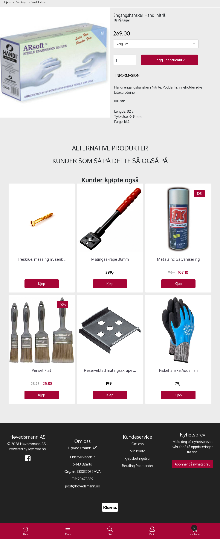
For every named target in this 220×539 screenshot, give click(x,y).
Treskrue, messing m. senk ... (41, 259)
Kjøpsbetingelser (137, 458)
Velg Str (122, 44)
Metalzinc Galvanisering (178, 259)
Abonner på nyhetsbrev (192, 464)
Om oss (137, 444)
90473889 (85, 479)
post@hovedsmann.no (82, 486)
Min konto (137, 451)
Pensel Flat (41, 370)
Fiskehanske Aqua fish (178, 370)
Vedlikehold (38, 2)
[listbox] (156, 44)
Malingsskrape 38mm (110, 259)
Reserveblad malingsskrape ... (110, 370)
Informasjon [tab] (127, 75)
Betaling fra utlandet (137, 466)
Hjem (7, 2)
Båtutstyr (20, 2)
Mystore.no (37, 449)
